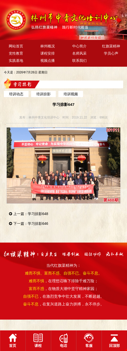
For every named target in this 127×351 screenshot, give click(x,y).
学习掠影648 (38, 214)
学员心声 (111, 53)
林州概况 (47, 46)
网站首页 (16, 46)
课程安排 (47, 53)
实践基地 (16, 60)
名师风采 (79, 53)
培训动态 (16, 94)
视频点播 (47, 60)
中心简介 (79, 46)
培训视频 (70, 94)
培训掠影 (43, 94)
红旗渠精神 (111, 46)
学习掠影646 (38, 223)
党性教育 (16, 53)
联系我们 (79, 60)
